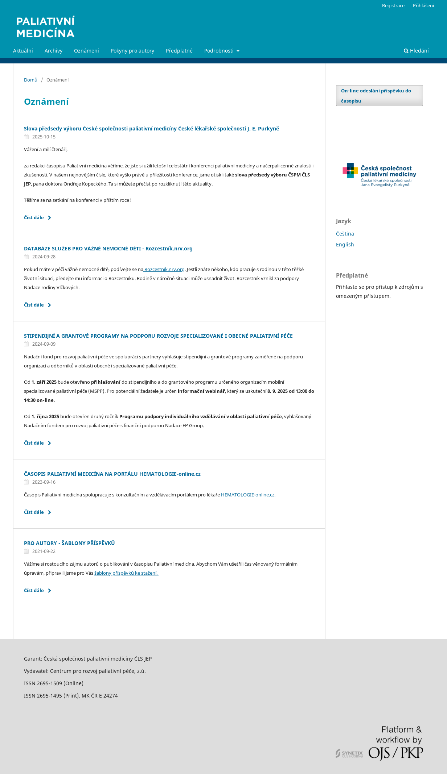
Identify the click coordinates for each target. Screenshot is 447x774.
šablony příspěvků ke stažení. (126, 573)
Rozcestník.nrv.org (164, 269)
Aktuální (23, 50)
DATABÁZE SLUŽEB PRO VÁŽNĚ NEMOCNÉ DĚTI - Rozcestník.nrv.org (108, 248)
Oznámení (86, 50)
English (345, 244)
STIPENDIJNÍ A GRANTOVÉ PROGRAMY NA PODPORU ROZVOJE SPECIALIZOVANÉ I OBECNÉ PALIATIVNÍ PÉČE (158, 335)
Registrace (393, 5)
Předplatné (179, 50)
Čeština (345, 233)
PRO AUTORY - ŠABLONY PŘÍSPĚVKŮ (69, 543)
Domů (30, 79)
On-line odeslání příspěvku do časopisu (376, 95)
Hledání (416, 50)
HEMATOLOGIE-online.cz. (248, 494)
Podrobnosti (219, 50)
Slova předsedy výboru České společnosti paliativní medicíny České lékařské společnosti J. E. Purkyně (151, 128)
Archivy (53, 50)
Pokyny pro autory (132, 50)
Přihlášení (423, 5)
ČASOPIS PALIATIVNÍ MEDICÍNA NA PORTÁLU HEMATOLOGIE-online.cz (112, 473)
